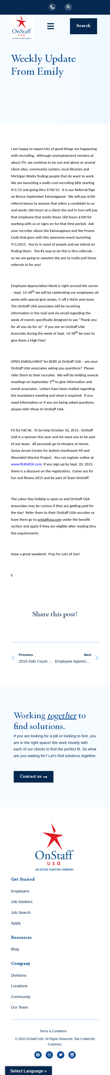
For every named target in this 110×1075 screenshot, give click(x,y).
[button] (68, 7)
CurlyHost (54, 1044)
